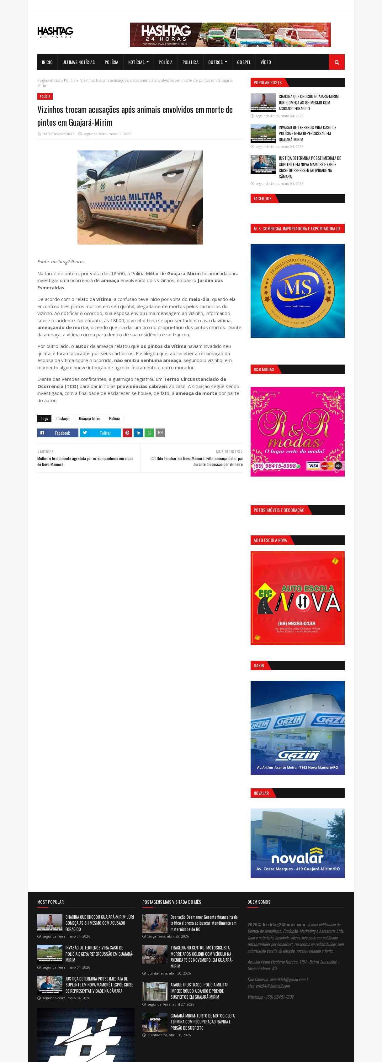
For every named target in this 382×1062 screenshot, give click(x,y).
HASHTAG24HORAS (58, 133)
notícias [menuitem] (136, 62)
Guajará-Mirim (90, 418)
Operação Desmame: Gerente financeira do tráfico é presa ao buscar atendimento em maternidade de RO (204, 923)
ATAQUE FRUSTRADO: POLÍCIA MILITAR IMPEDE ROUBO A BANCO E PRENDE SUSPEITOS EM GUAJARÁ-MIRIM (200, 990)
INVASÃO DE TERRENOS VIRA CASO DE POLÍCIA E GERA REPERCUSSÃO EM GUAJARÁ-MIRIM (307, 133)
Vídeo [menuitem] (266, 62)
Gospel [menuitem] (244, 62)
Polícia (70, 80)
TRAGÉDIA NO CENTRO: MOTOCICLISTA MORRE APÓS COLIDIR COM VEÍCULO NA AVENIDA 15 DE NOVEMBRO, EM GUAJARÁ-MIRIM (202, 956)
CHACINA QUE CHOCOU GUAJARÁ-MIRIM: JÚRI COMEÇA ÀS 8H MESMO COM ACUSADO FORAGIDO (309, 102)
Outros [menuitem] (215, 62)
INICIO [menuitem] (47, 62)
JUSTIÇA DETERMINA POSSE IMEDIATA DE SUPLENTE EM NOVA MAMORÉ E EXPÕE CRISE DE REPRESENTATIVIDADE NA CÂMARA (310, 167)
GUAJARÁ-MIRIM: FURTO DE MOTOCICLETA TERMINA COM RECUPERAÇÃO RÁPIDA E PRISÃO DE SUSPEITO (203, 1021)
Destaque (63, 418)
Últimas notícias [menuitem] (78, 62)
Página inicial (48, 80)
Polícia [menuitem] (112, 62)
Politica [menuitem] (191, 62)
